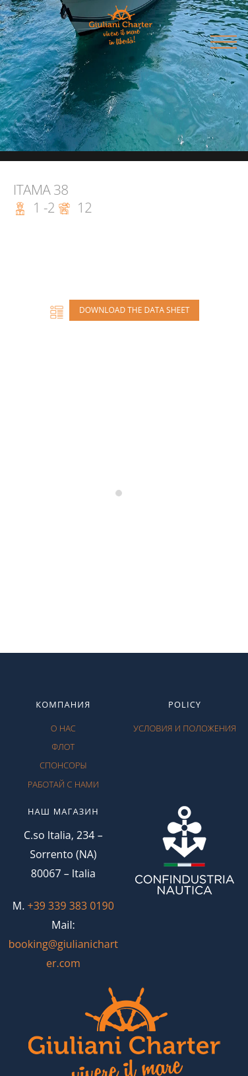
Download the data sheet (134, 310)
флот (63, 747)
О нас (63, 728)
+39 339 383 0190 (71, 905)
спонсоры (63, 765)
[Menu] (223, 42)
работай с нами (63, 784)
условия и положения (184, 728)
